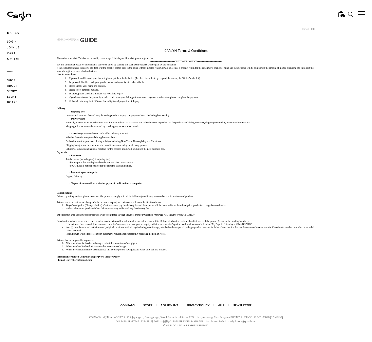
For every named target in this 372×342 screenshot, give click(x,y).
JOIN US (13, 47)
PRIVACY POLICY (197, 305)
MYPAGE (13, 59)
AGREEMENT (169, 305)
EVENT (12, 96)
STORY (12, 91)
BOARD (12, 102)
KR (9, 32)
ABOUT (12, 85)
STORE (147, 305)
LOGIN (12, 41)
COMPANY (127, 305)
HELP (221, 305)
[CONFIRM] (276, 317)
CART (11, 53)
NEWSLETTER (242, 305)
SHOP (11, 80)
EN (17, 32)
